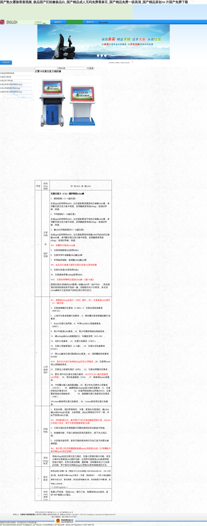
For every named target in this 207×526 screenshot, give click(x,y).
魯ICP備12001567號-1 (69, 517)
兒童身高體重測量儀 (7, 73)
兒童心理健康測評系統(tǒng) (10, 88)
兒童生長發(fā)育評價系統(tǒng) (11, 84)
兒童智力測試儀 (5, 77)
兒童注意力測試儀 (6, 81)
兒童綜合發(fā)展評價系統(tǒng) (11, 92)
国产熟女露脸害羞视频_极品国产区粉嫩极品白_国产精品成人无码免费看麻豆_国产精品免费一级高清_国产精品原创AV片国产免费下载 (94, 2)
